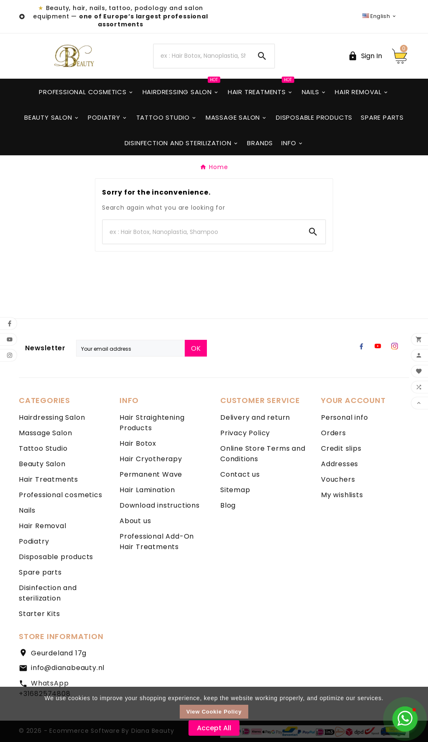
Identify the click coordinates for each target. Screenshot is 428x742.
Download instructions (160, 505)
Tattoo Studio (43, 448)
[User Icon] (365, 56)
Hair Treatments (48, 479)
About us (135, 521)
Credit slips (341, 448)
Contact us (240, 474)
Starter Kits (39, 614)
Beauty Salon (42, 464)
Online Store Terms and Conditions (263, 454)
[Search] (202, 56)
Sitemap (235, 490)
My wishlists (342, 495)
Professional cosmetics (60, 495)
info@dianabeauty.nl (67, 668)
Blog (228, 505)
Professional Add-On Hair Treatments (157, 541)
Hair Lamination (147, 490)
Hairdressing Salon (52, 417)
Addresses (339, 464)
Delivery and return (255, 417)
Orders (333, 433)
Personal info (344, 417)
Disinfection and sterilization (48, 593)
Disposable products (56, 557)
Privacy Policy (245, 433)
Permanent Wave (151, 474)
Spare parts (40, 572)
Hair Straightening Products (152, 423)
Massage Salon (45, 433)
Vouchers (338, 479)
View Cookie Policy (214, 712)
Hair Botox (138, 443)
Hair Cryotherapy (151, 459)
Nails (27, 510)
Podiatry (34, 541)
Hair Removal (42, 526)
